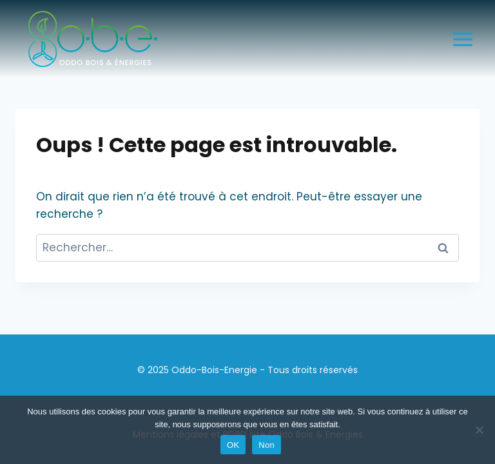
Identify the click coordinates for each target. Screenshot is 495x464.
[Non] (478, 429)
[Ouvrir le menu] (462, 39)
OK (233, 445)
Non (266, 445)
